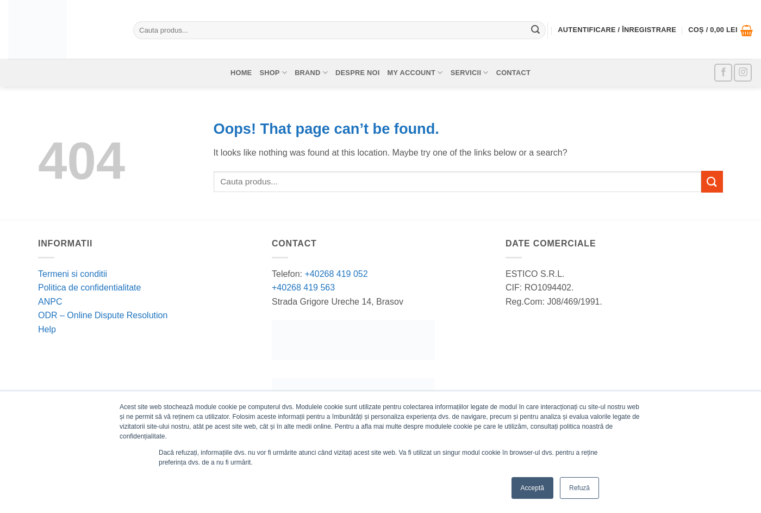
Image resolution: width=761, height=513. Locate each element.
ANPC (50, 301)
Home (241, 73)
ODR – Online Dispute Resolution (102, 315)
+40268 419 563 (303, 287)
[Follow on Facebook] (723, 73)
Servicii (470, 72)
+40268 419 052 (335, 274)
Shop (273, 72)
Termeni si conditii (72, 274)
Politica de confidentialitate (89, 287)
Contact (513, 73)
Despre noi (357, 73)
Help (47, 329)
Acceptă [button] (532, 488)
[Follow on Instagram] (743, 73)
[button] (720, 30)
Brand (311, 72)
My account (415, 72)
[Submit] (535, 30)
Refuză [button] (579, 488)
